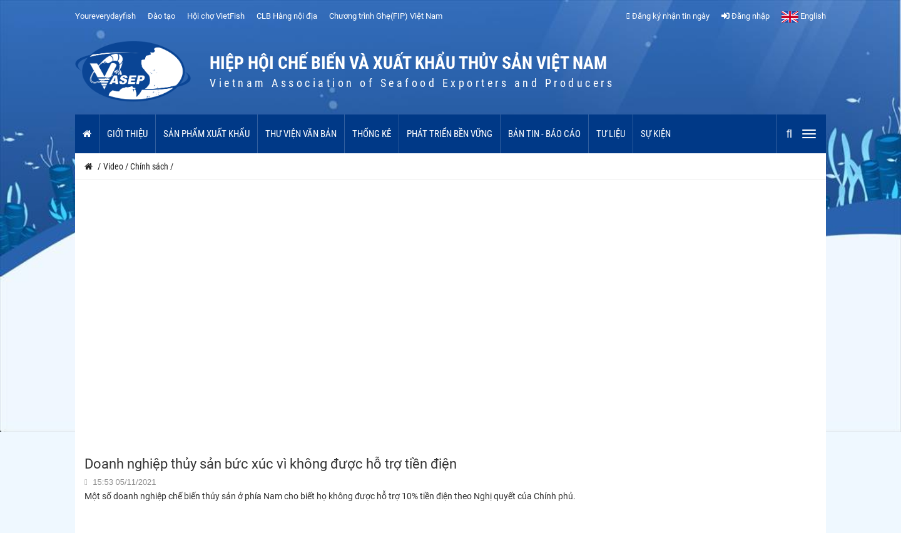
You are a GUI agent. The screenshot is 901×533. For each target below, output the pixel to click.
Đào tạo (161, 16)
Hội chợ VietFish (216, 16)
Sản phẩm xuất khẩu (206, 134)
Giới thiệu (127, 134)
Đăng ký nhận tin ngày (668, 16)
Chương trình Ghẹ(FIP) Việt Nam (385, 16)
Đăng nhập (745, 16)
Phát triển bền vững (449, 134)
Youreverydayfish (105, 16)
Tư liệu (610, 134)
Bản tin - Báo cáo (544, 134)
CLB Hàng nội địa (287, 16)
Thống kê (371, 134)
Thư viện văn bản (301, 134)
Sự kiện (656, 134)
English (803, 16)
